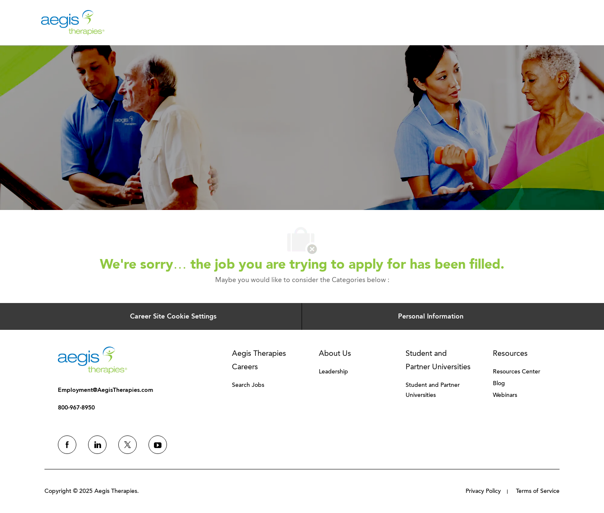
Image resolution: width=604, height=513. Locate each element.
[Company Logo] (72, 22)
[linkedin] (97, 444)
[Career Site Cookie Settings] (173, 316)
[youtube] (157, 444)
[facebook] (67, 444)
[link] (92, 360)
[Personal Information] (431, 316)
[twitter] (127, 444)
